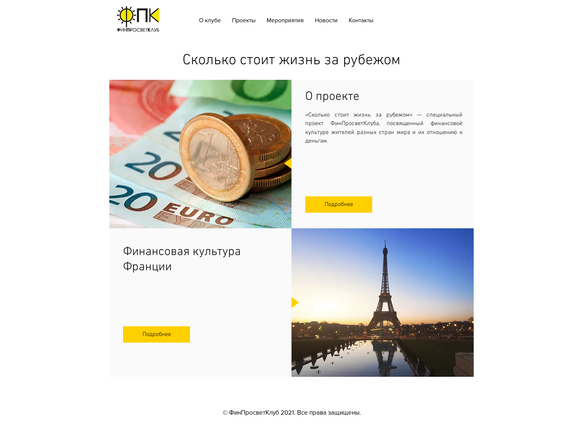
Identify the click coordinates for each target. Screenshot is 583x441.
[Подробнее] (338, 204)
